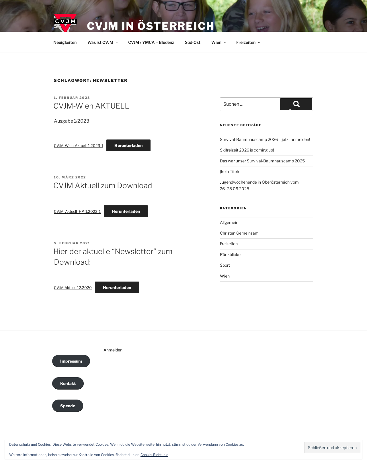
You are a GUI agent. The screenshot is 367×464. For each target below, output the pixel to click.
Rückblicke (230, 254)
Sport (225, 265)
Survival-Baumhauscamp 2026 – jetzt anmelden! (265, 139)
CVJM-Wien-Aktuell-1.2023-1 (78, 145)
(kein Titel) (229, 171)
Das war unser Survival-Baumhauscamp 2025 (262, 160)
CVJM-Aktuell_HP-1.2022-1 (77, 211)
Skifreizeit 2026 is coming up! (247, 150)
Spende (67, 405)
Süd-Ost (192, 42)
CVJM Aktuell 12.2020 (73, 288)
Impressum (71, 361)
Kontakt (68, 383)
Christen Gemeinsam (239, 233)
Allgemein (229, 222)
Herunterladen (128, 145)
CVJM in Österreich (151, 26)
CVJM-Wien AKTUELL (91, 105)
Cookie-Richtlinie (154, 455)
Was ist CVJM (103, 42)
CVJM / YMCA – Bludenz (151, 42)
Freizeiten (248, 42)
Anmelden (113, 349)
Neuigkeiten (65, 42)
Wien (219, 42)
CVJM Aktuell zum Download (102, 185)
